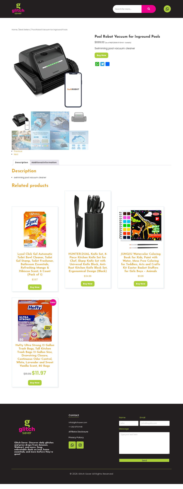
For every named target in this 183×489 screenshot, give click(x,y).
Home (14, 29)
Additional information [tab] (44, 162)
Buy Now (101, 55)
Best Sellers (24, 29)
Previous (18, 151)
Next (16, 154)
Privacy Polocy (76, 437)
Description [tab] (21, 162)
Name (122, 417)
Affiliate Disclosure (78, 431)
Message (124, 428)
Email (142, 417)
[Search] (127, 9)
